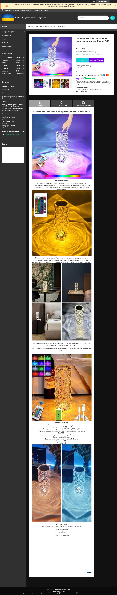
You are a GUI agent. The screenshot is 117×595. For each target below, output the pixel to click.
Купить (82, 60)
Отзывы (5, 42)
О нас (53, 26)
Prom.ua (67, 589)
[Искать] (106, 18)
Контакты (61, 26)
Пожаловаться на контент (68, 593)
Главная (30, 26)
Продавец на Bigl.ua (59, 591)
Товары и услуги (41, 26)
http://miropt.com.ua (12, 134)
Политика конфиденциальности (87, 593)
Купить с (96, 60)
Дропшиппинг (7, 46)
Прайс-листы (6, 35)
